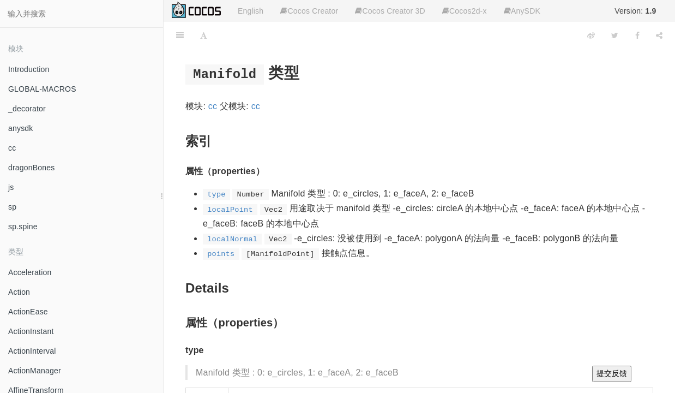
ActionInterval (32, 351)
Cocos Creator (309, 11)
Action (19, 292)
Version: (635, 11)
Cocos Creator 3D (390, 11)
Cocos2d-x (464, 11)
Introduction (29, 69)
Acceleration (29, 272)
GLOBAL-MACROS (42, 89)
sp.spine (23, 226)
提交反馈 (611, 373)
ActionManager (34, 370)
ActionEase (28, 311)
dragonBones (31, 167)
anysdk (20, 128)
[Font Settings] (203, 35)
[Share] (659, 35)
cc (12, 148)
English (250, 11)
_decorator (27, 108)
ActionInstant (31, 331)
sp (12, 207)
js (11, 187)
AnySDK (522, 11)
